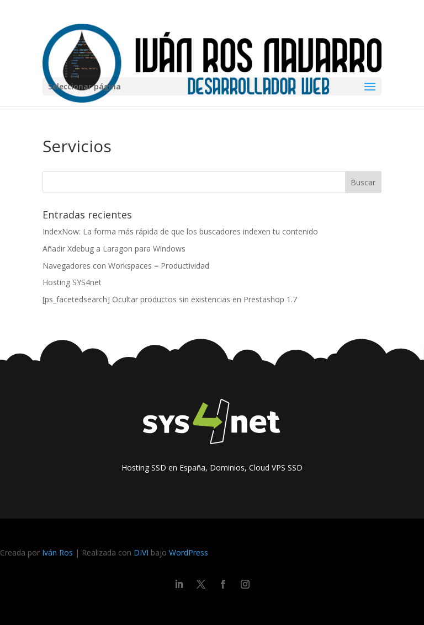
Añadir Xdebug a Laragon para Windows (114, 248)
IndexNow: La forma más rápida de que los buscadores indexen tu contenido (180, 231)
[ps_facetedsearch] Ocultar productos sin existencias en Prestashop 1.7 (170, 299)
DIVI (141, 552)
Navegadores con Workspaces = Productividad (126, 265)
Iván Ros (57, 552)
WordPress (188, 552)
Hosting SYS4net (72, 282)
